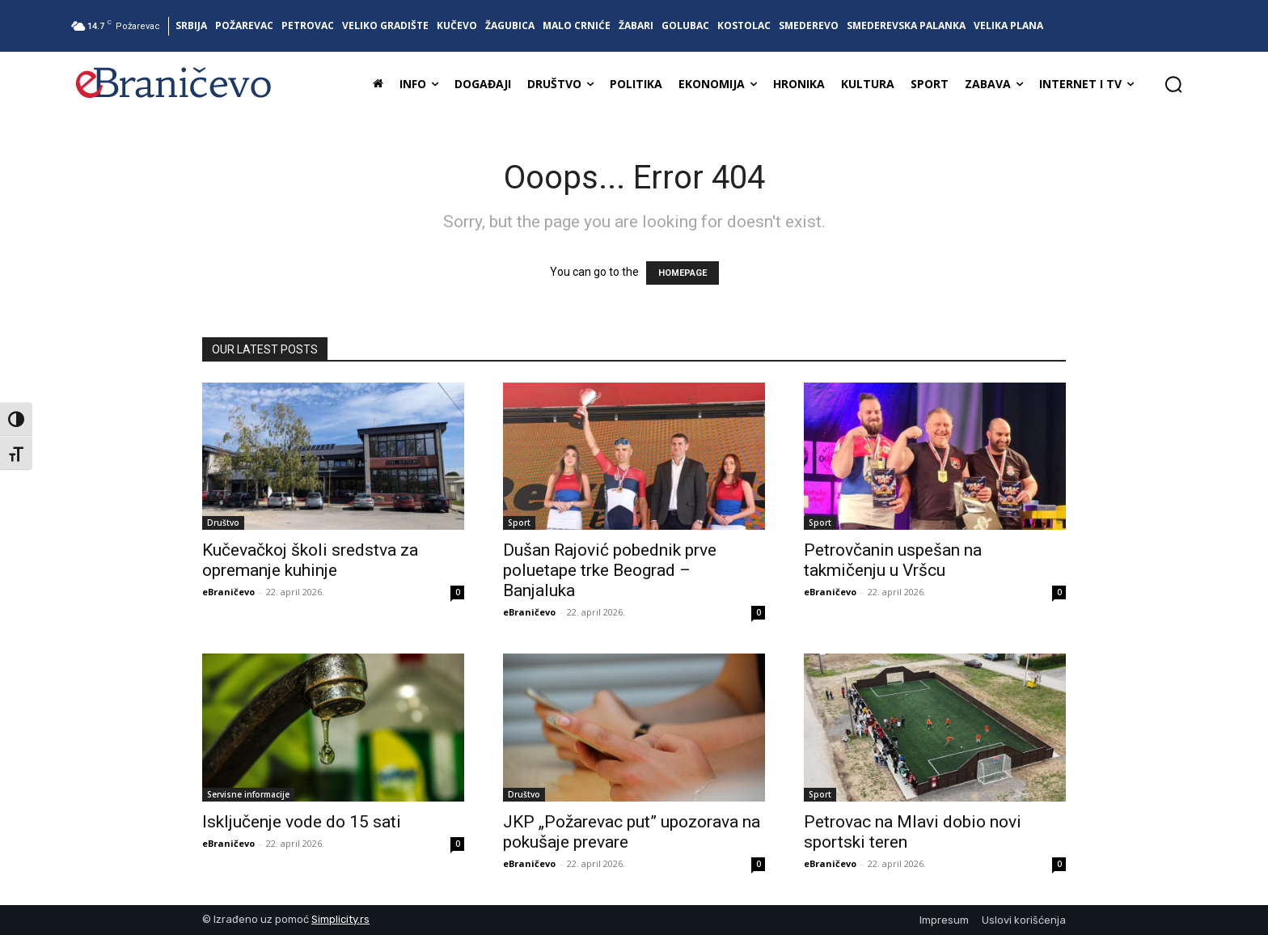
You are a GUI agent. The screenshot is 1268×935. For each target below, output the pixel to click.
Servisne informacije (248, 794)
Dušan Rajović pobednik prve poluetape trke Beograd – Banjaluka (609, 570)
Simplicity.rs (340, 919)
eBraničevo (228, 592)
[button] (1173, 84)
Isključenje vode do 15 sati (301, 821)
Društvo (223, 522)
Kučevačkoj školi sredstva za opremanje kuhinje (310, 560)
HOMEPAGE (682, 273)
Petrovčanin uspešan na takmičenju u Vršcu (893, 560)
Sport (519, 522)
